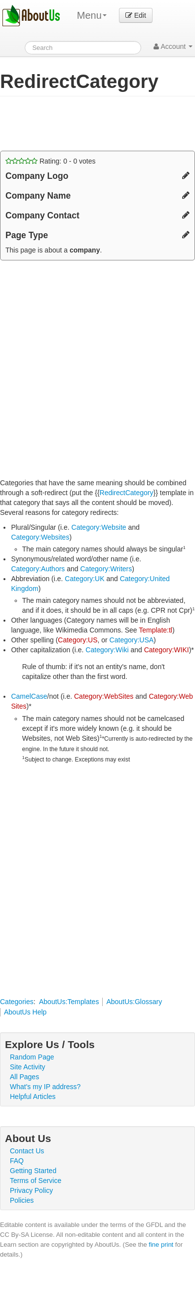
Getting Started (33, 1171)
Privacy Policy (31, 1190)
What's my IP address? (45, 1087)
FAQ (17, 1161)
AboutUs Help (25, 1012)
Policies (22, 1200)
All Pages (24, 1077)
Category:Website (99, 527)
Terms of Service (35, 1180)
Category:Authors (38, 569)
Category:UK (84, 579)
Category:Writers (106, 569)
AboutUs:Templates (69, 1002)
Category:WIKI (166, 650)
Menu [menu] (92, 15)
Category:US (77, 640)
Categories (17, 1002)
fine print (161, 1244)
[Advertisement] (79, 123)
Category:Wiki (106, 650)
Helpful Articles (33, 1096)
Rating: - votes (50, 161)
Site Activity (27, 1067)
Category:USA (132, 640)
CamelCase (29, 696)
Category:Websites (40, 537)
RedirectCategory (127, 493)
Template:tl (155, 630)
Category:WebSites (103, 696)
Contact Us (27, 1151)
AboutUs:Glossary (134, 1002)
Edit (135, 15)
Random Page (32, 1057)
